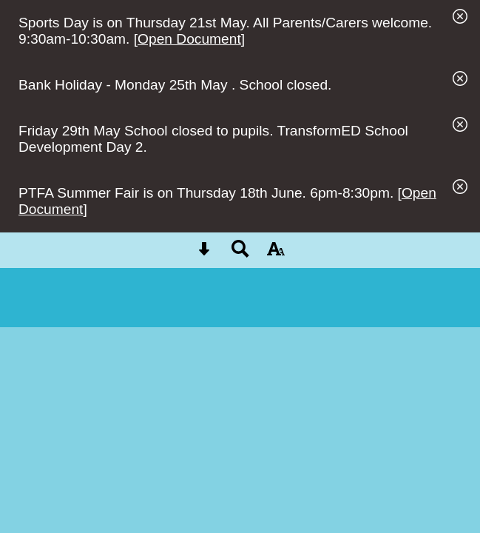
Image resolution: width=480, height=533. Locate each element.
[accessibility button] (276, 253)
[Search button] (240, 253)
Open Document (189, 39)
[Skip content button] (204, 253)
